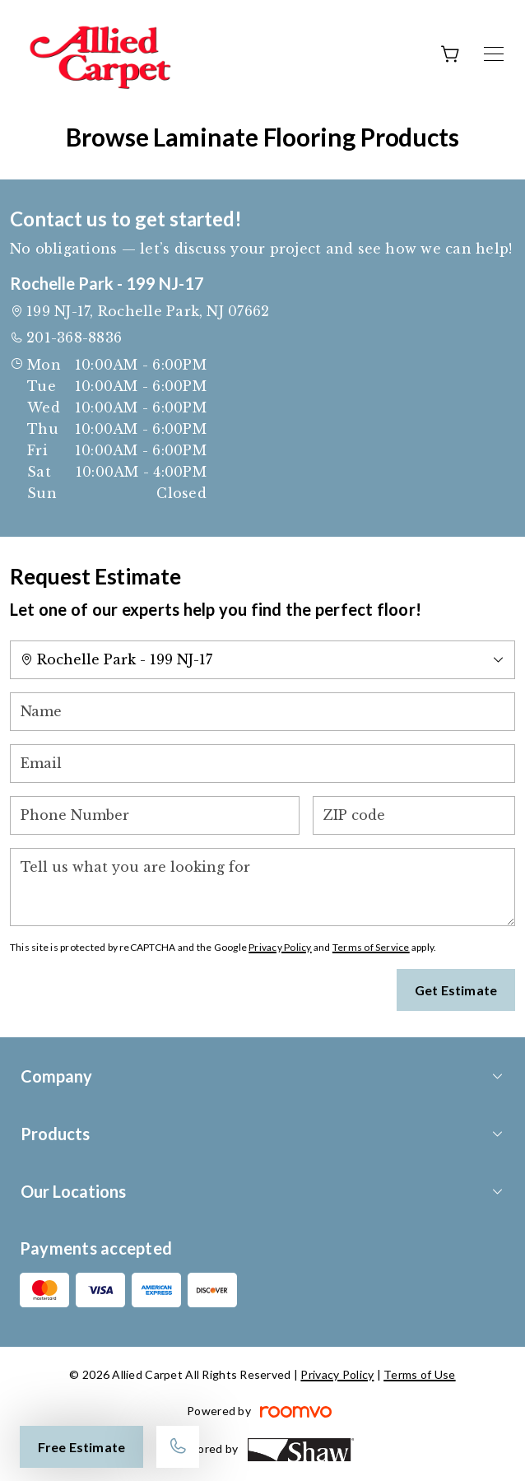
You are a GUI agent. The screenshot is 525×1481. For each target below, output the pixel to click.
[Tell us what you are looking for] (262, 887)
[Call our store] (177, 1447)
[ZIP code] (414, 815)
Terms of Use (419, 1374)
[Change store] (262, 659)
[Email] (262, 763)
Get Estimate (456, 990)
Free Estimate (81, 1447)
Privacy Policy (280, 947)
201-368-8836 (74, 337)
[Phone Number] (155, 815)
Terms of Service (371, 947)
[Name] (262, 711)
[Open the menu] (493, 54)
